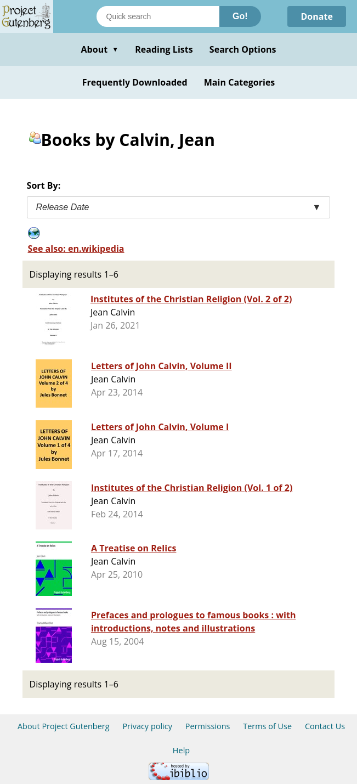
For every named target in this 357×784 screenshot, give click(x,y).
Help (181, 750)
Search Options (242, 49)
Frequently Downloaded (135, 82)
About (99, 49)
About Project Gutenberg (64, 726)
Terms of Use (267, 726)
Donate (317, 16)
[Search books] (158, 16)
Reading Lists (164, 49)
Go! (240, 16)
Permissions (207, 726)
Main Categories (239, 82)
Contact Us (325, 726)
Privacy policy (147, 726)
